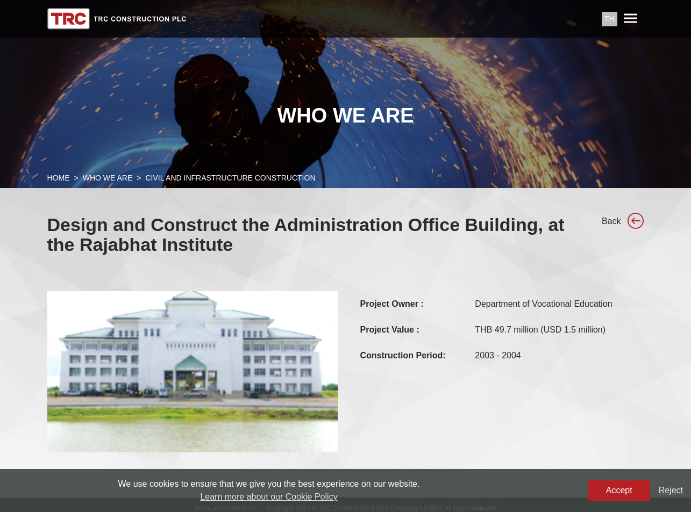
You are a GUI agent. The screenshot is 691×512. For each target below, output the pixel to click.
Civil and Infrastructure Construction (230, 178)
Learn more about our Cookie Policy (268, 496)
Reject (671, 490)
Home (58, 178)
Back (611, 221)
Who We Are (108, 178)
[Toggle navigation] (630, 18)
